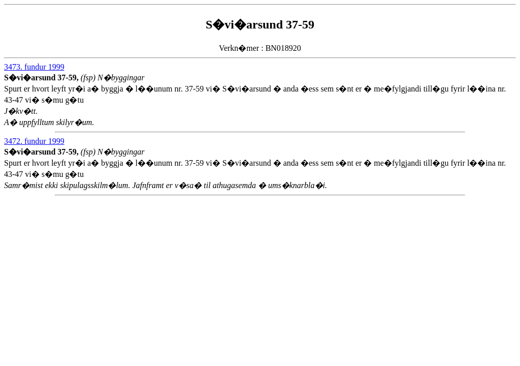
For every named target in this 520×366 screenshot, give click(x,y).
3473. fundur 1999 (34, 67)
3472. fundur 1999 (34, 141)
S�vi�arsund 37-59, (42, 77)
